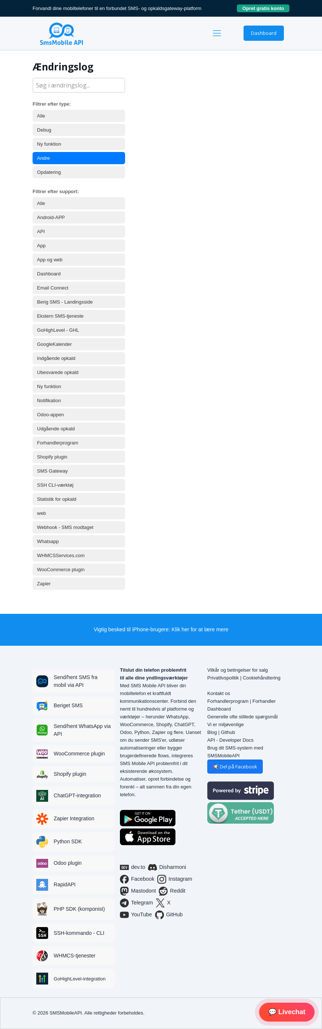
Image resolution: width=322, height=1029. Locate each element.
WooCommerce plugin (60, 569)
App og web (50, 259)
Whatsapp (48, 541)
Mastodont (138, 891)
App (41, 245)
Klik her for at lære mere (200, 629)
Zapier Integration (74, 818)
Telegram (136, 903)
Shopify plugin (52, 457)
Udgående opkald (56, 428)
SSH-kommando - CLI (79, 933)
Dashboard (263, 33)
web (41, 513)
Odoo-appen (50, 414)
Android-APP (51, 217)
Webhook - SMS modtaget (65, 527)
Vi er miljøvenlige (225, 724)
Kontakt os (218, 693)
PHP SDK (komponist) (79, 909)
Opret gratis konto (265, 8)
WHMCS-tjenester (74, 956)
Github (228, 732)
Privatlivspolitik (223, 678)
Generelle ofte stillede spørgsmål (242, 716)
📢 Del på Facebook (235, 766)
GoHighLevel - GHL (58, 330)
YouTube (136, 914)
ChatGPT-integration (77, 795)
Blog (212, 732)
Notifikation (49, 400)
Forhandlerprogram (57, 443)
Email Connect (52, 288)
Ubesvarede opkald (57, 372)
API (41, 231)
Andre (43, 158)
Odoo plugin (68, 863)
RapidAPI (65, 884)
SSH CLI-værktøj (55, 485)
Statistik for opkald (56, 499)
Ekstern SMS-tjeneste (60, 316)
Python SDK (68, 841)
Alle (41, 116)
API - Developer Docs (230, 740)
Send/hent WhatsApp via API (82, 730)
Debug (44, 130)
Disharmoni (167, 867)
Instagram (174, 879)
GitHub (169, 914)
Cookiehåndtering (262, 678)
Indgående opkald (56, 358)
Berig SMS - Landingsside (65, 302)
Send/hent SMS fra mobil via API (75, 681)
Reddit (172, 891)
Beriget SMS (68, 705)
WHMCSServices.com (61, 555)
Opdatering (49, 172)
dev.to (132, 867)
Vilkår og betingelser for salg (237, 670)
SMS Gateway (52, 471)
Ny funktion (49, 144)
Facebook (137, 879)
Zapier (44, 583)
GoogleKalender (54, 344)
